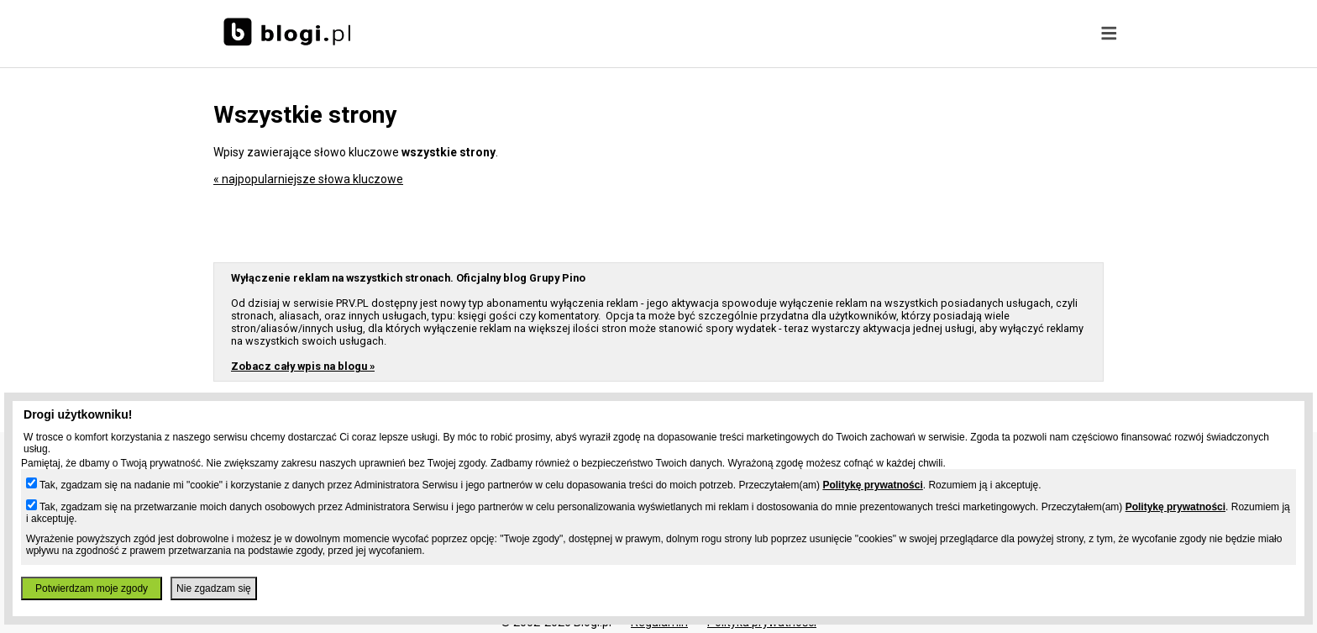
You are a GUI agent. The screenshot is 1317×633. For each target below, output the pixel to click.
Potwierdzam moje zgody (91, 588)
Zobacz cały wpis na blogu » (303, 366)
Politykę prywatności (872, 485)
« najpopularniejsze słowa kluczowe (308, 179)
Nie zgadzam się (213, 588)
